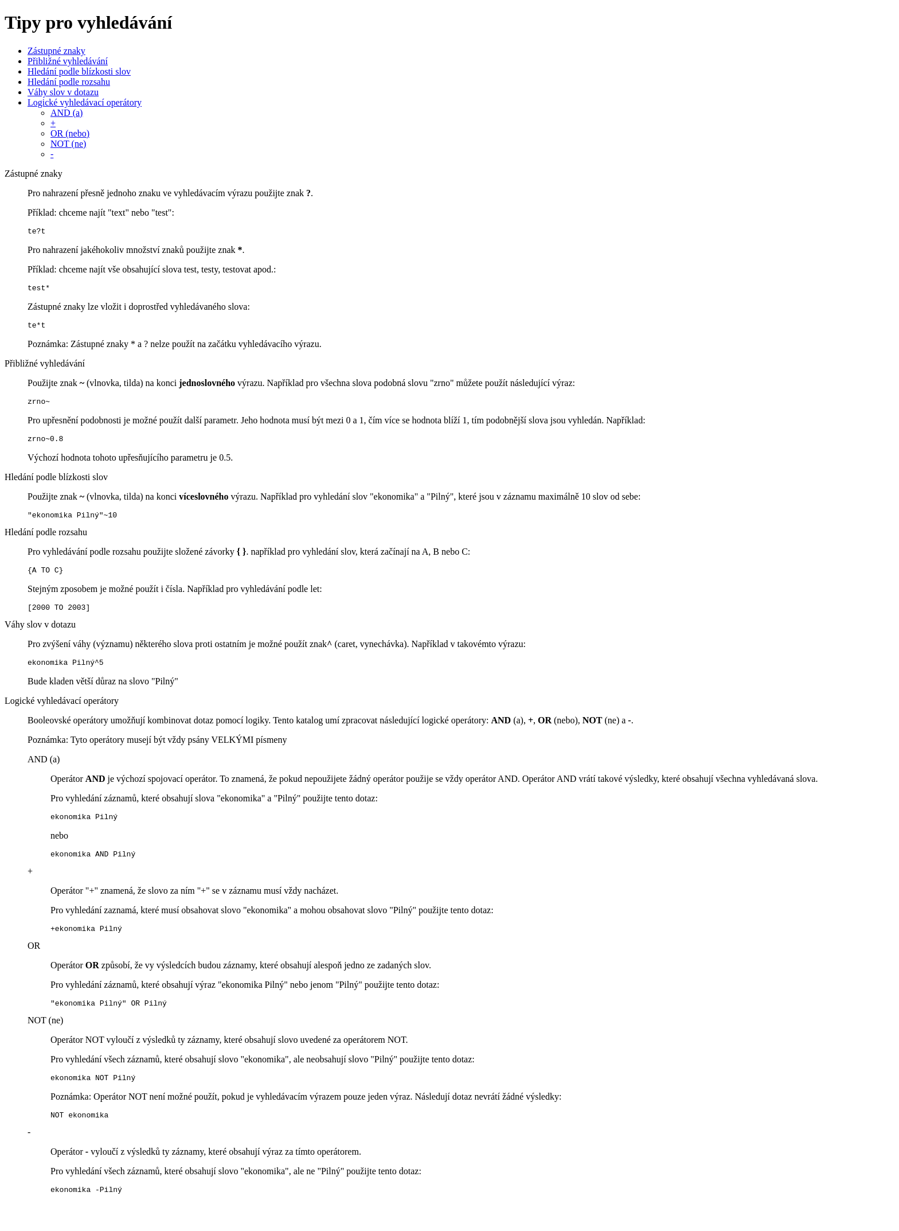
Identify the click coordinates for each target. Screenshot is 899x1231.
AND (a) (66, 113)
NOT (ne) (68, 144)
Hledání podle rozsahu (69, 82)
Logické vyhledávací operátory (85, 102)
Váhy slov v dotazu (63, 92)
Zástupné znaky (56, 51)
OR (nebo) (69, 133)
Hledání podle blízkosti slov (79, 71)
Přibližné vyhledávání (68, 61)
